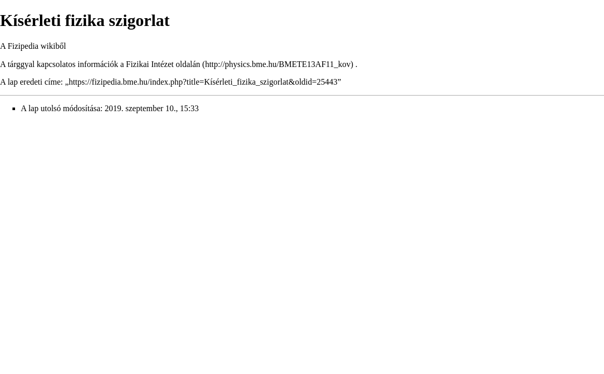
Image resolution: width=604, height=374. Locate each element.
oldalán (188, 64)
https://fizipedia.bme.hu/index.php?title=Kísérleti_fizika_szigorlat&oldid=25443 (202, 81)
